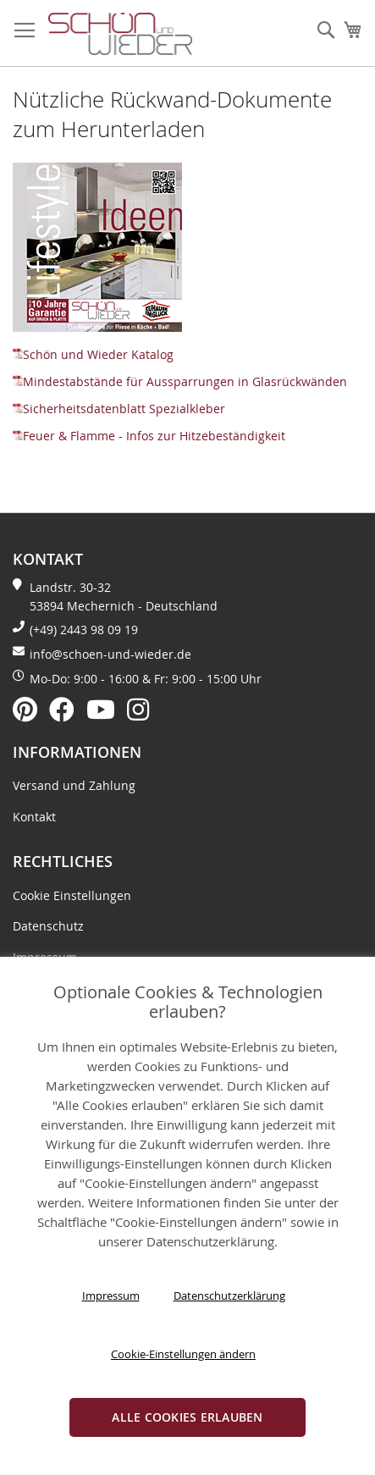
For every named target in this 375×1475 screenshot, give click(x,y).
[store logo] (120, 34)
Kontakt (34, 817)
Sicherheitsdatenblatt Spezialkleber (119, 409)
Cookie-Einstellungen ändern (183, 1354)
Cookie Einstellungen (72, 895)
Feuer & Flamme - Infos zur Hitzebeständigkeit (149, 436)
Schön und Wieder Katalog (93, 354)
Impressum (111, 1295)
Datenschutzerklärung (229, 1295)
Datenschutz (48, 926)
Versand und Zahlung (74, 785)
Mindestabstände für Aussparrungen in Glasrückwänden (180, 381)
